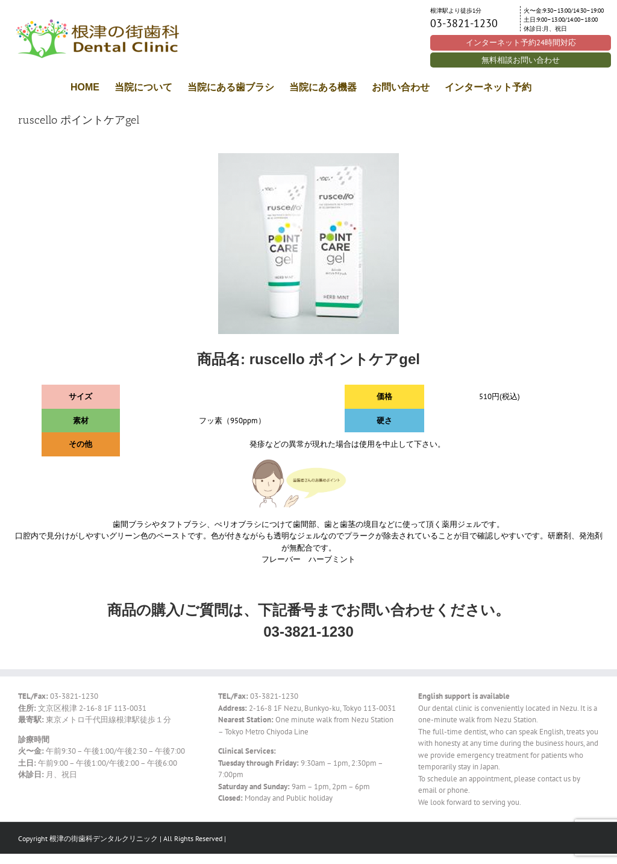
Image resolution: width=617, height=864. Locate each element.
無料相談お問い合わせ (520, 60)
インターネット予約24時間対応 (521, 42)
